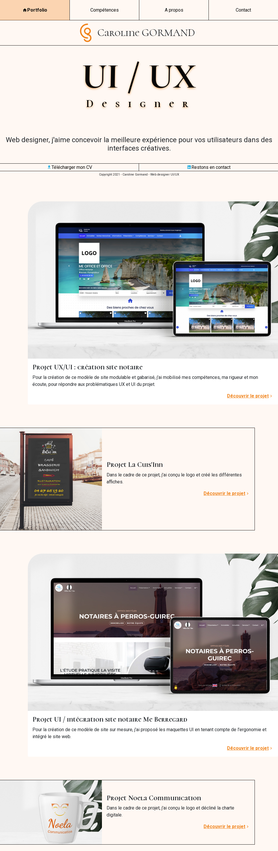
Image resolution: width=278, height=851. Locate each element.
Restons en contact (209, 167)
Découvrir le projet (250, 396)
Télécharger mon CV (69, 167)
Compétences (104, 10)
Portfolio (35, 10)
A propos (174, 10)
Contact (243, 10)
